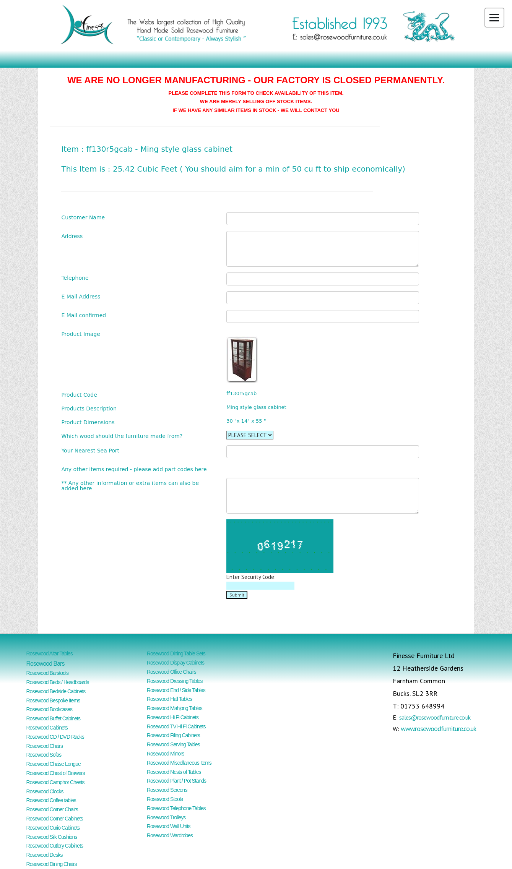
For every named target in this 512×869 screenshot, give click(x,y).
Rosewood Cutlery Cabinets (54, 846)
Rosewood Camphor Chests (55, 782)
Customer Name (83, 217)
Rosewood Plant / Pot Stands (176, 781)
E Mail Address (80, 296)
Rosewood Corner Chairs (52, 809)
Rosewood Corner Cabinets (54, 818)
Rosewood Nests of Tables (174, 772)
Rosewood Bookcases (49, 709)
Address (72, 236)
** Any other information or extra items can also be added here (130, 485)
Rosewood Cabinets (47, 728)
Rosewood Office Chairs (171, 672)
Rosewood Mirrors (165, 754)
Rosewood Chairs (44, 746)
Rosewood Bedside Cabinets (56, 691)
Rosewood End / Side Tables (176, 690)
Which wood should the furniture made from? (121, 436)
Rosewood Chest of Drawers (55, 773)
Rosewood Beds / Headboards (57, 682)
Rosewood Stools (165, 799)
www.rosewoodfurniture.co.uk (438, 728)
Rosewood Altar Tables (49, 653)
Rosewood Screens (167, 790)
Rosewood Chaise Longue (53, 764)
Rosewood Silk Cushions (51, 837)
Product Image (80, 334)
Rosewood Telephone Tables (176, 808)
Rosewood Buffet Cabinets (53, 718)
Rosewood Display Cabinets (175, 663)
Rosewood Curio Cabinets (53, 828)
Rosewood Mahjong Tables (174, 708)
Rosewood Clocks (44, 791)
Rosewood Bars (45, 663)
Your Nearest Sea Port (90, 450)
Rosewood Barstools (47, 673)
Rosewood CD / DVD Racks (55, 737)
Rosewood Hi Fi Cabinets (172, 717)
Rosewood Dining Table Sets (176, 653)
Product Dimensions (87, 422)
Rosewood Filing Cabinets (173, 735)
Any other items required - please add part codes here (133, 469)
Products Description (89, 408)
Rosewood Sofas (44, 755)
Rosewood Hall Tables (169, 699)
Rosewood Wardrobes (170, 835)
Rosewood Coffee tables (51, 800)
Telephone (74, 277)
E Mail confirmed (83, 315)
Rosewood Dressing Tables (174, 681)
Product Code (79, 394)
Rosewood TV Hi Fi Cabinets (176, 726)
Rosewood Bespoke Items (53, 700)
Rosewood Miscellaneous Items (179, 763)
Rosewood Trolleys (166, 817)
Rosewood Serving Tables (173, 744)
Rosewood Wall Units (168, 826)
